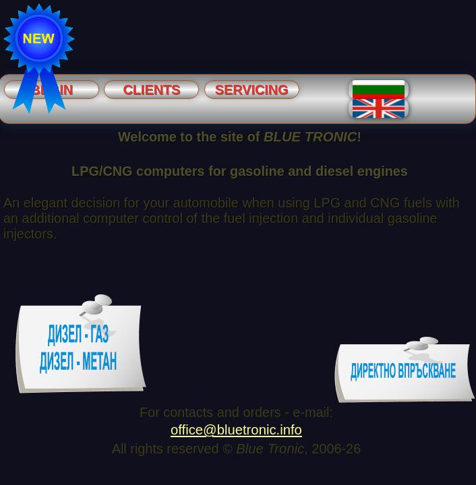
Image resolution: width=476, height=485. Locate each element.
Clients (151, 89)
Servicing (252, 89)
